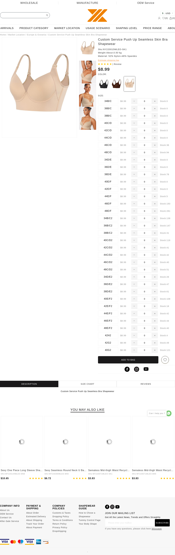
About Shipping (34, 520)
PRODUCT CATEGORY (34, 28)
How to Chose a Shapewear (87, 515)
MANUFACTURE (87, 2)
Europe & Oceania (36, 35)
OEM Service (145, 2)
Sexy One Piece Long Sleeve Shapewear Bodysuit (22, 470)
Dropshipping (59, 531)
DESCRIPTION (29, 384)
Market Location (16, 35)
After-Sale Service (9, 521)
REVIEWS (146, 384)
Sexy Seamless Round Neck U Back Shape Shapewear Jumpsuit (65, 470)
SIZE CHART (87, 384)
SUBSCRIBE (162, 523)
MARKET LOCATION (67, 28)
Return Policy (59, 524)
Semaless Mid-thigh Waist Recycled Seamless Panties (153, 470)
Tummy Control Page (90, 520)
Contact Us (6, 517)
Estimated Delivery (36, 516)
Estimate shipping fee (108, 60)
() (165, 18)
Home (3, 35)
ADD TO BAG (128, 360)
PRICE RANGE (152, 28)
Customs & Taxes (61, 513)
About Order (32, 513)
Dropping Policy (60, 516)
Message (157, 528)
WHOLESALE (29, 2)
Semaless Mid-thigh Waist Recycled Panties (109, 470)
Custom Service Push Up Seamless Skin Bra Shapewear (77, 35)
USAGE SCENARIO (98, 28)
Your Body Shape (88, 524)
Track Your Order (35, 524)
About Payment (34, 527)
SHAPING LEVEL (126, 28)
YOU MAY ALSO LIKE (87, 409)
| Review (117, 64)
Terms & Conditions (62, 520)
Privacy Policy (59, 527)
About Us (5, 510)
